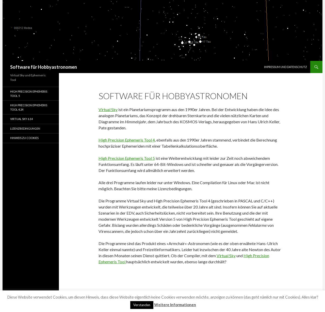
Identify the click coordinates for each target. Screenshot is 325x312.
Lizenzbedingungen (25, 128)
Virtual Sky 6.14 (21, 118)
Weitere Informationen (175, 304)
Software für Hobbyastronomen (43, 67)
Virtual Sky (108, 109)
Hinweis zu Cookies (24, 138)
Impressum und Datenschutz (285, 66)
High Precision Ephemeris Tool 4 (127, 139)
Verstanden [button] (141, 305)
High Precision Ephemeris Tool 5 (127, 158)
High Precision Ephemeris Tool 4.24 (28, 107)
